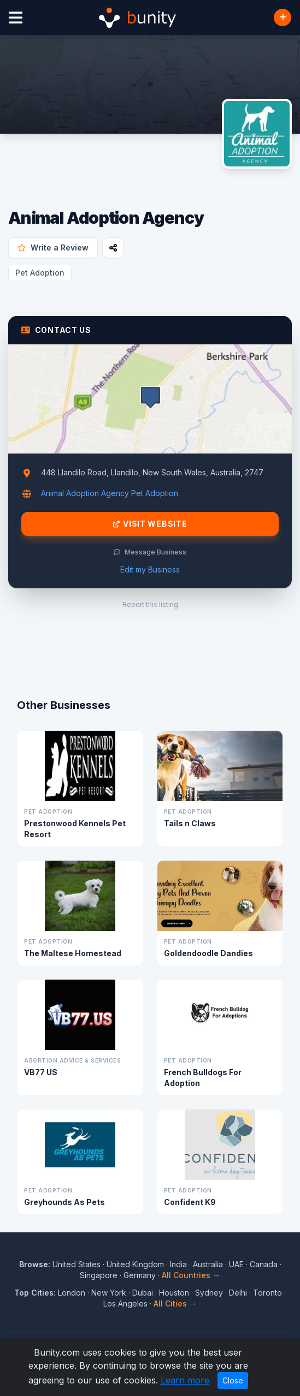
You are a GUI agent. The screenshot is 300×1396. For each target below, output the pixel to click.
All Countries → (191, 1275)
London (71, 1292)
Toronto (267, 1292)
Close (232, 1380)
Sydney (209, 1292)
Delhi (238, 1292)
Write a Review (53, 247)
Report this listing (150, 604)
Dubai (142, 1292)
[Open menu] (15, 17)
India (178, 1264)
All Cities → (175, 1303)
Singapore (98, 1275)
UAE (236, 1264)
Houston (174, 1292)
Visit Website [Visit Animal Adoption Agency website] (150, 524)
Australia (208, 1264)
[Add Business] (282, 17)
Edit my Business (150, 569)
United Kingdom (135, 1264)
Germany (139, 1275)
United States (76, 1264)
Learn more (185, 1380)
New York (108, 1292)
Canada (264, 1264)
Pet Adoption (39, 272)
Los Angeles (125, 1303)
